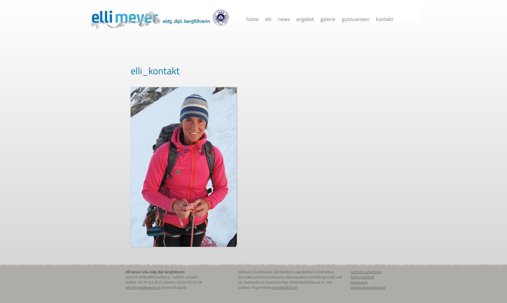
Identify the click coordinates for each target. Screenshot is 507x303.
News (284, 19)
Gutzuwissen (356, 19)
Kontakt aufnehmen (366, 272)
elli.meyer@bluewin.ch (142, 287)
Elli (268, 19)
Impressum (359, 282)
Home (252, 19)
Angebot (305, 19)
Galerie (327, 19)
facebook (404, 19)
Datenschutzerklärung (368, 287)
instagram (416, 19)
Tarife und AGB (362, 277)
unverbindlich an (284, 287)
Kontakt (384, 19)
